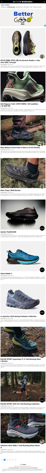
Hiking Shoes (3, 7)
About (15, 466)
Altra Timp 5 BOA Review (10, 190)
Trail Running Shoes (11, 7)
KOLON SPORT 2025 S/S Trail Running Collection (19, 404)
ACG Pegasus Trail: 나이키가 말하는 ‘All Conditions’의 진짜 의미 (19, 105)
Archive (2, 4)
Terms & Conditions (20, 466)
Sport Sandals (26, 7)
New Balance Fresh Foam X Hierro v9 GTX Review (20, 147)
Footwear (7, 4)
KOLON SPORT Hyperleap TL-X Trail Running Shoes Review (20, 360)
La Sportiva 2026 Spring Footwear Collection (18, 316)
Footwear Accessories (37, 7)
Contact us (29, 466)
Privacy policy (25, 466)
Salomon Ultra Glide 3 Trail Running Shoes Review (20, 446)
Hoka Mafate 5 (6, 273)
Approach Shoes (19, 7)
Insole (31, 7)
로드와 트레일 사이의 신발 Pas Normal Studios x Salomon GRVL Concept (20, 61)
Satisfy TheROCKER (8, 232)
